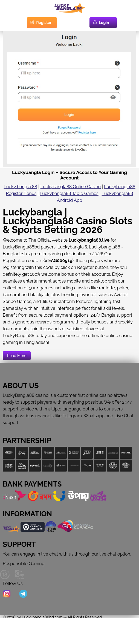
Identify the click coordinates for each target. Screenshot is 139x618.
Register (40, 22)
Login (100, 22)
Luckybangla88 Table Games (69, 193)
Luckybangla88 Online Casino (70, 186)
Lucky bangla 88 (20, 186)
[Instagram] (7, 594)
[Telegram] (23, 594)
